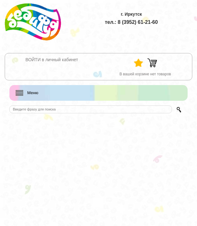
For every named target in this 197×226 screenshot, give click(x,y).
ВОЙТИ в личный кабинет (51, 59)
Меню (32, 92)
